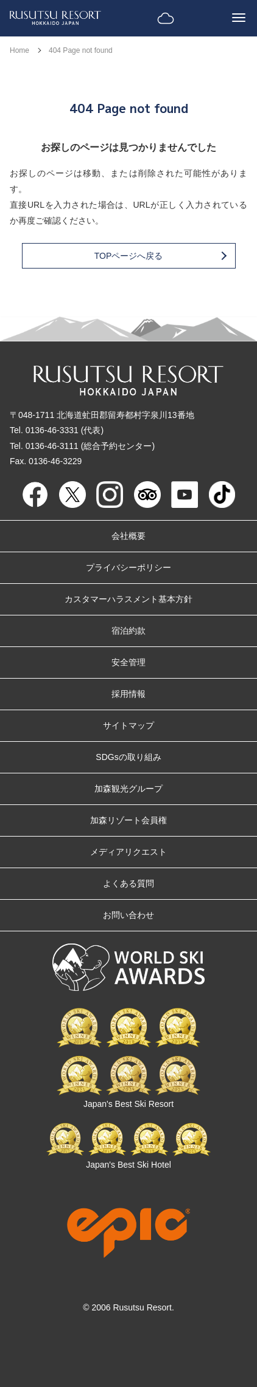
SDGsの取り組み (128, 757)
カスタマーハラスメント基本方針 (128, 599)
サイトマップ (128, 725)
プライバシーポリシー (128, 567)
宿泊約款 (128, 630)
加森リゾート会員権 (128, 820)
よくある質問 (128, 883)
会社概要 (128, 536)
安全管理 (128, 662)
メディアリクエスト (128, 852)
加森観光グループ (128, 788)
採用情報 (128, 694)
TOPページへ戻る (159, 256)
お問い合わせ (128, 915)
